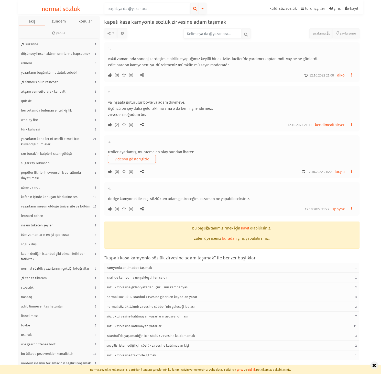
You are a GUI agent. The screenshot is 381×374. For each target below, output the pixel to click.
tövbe (25, 325)
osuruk (26, 334)
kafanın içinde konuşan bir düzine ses (49, 196)
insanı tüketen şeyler (37, 225)
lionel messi (30, 315)
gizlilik (251, 369)
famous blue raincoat (39, 82)
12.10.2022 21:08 (321, 75)
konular (85, 21)
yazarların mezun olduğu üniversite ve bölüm (55, 206)
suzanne (29, 44)
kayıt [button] (245, 227)
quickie (26, 100)
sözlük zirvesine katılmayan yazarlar (133, 326)
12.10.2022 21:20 (319, 171)
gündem (58, 21)
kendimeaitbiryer (330, 124)
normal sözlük (61, 8)
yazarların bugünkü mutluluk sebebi (49, 72)
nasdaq (26, 296)
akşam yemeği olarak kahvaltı (43, 91)
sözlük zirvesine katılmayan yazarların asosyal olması (147, 316)
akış (32, 21)
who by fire (29, 119)
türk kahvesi (30, 129)
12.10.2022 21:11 (299, 125)
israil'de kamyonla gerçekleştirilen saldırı (137, 277)
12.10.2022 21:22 (317, 209)
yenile (58, 33)
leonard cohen (32, 215)
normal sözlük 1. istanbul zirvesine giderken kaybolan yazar (151, 296)
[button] (283, 9)
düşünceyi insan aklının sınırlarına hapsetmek (55, 53)
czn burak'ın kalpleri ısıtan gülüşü (46, 153)
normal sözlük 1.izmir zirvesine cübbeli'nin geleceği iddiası (150, 306)
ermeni (26, 63)
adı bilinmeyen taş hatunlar (42, 306)
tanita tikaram (34, 278)
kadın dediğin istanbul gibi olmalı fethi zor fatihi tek (53, 256)
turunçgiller (313, 8)
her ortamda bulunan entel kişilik (46, 110)
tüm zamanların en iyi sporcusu (45, 234)
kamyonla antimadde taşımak (129, 267)
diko (341, 75)
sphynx (338, 208)
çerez (240, 369)
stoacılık (27, 287)
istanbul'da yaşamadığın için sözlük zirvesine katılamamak (150, 335)
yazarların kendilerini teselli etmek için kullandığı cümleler (50, 141)
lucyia (340, 171)
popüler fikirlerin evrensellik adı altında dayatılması (51, 175)
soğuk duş (29, 244)
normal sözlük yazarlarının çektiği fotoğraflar (55, 268)
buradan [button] (229, 238)
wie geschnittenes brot (38, 344)
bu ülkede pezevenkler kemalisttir (47, 353)
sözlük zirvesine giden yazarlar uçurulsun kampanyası (147, 287)
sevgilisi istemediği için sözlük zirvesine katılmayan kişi (147, 345)
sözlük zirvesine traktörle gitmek (131, 355)
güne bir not (30, 187)
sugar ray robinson (35, 163)
